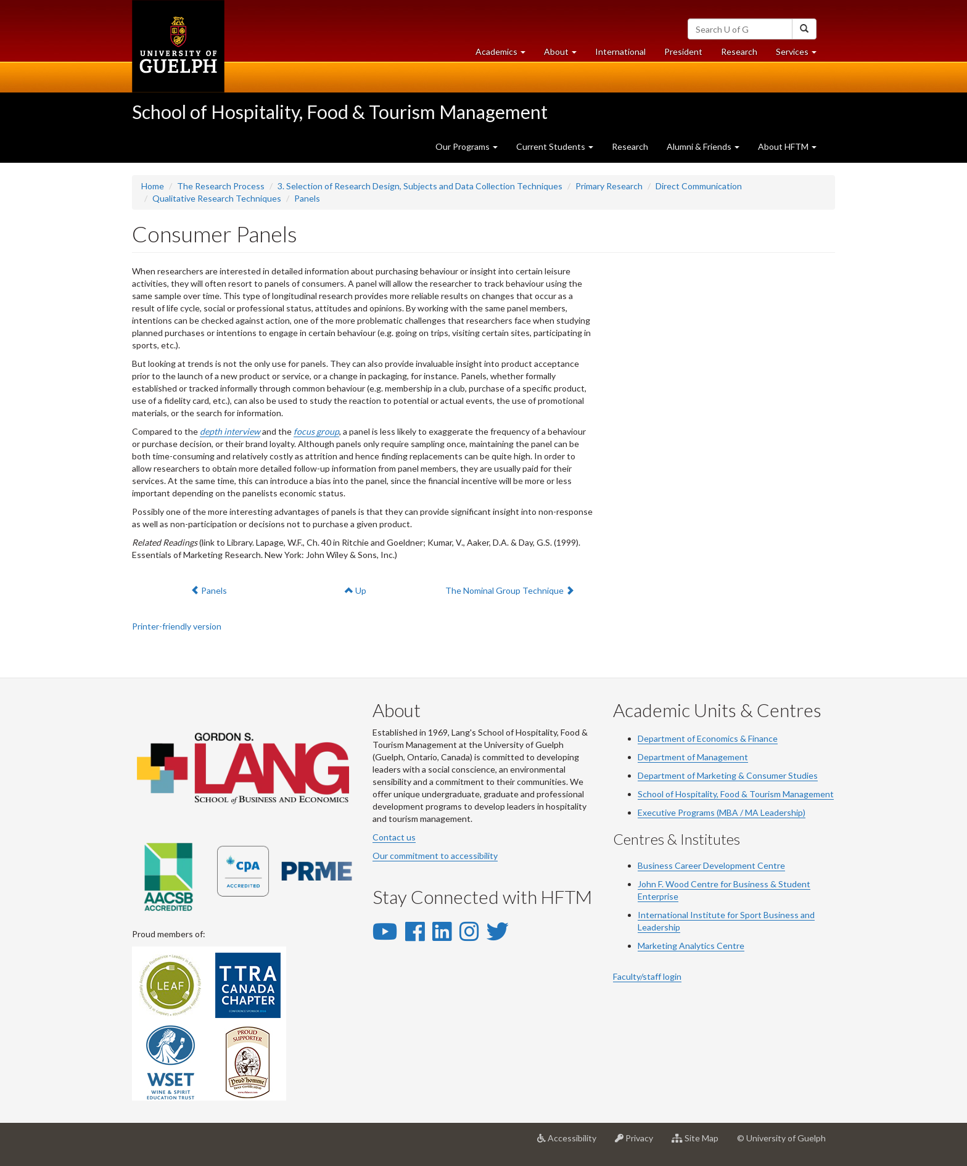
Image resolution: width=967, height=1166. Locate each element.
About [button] (565, 54)
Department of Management (693, 757)
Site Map (700, 1142)
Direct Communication (699, 186)
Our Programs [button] (466, 146)
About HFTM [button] (787, 146)
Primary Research (609, 186)
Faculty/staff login (647, 976)
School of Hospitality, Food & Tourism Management (340, 112)
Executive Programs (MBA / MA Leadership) (721, 812)
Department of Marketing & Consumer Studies (728, 775)
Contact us (394, 837)
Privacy (638, 1142)
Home (152, 186)
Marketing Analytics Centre (691, 945)
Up (355, 590)
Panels (307, 198)
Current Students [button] (554, 146)
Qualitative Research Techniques (216, 198)
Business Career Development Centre (711, 865)
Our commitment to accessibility (435, 855)
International (620, 51)
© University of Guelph (781, 1138)
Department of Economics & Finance (708, 738)
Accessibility (571, 1142)
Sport (751, 914)
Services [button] (801, 54)
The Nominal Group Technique (509, 590)
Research (744, 54)
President (683, 51)
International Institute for (689, 914)
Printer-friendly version (176, 626)
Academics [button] (505, 54)
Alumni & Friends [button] (703, 146)
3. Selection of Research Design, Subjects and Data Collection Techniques (420, 186)
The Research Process (221, 186)
